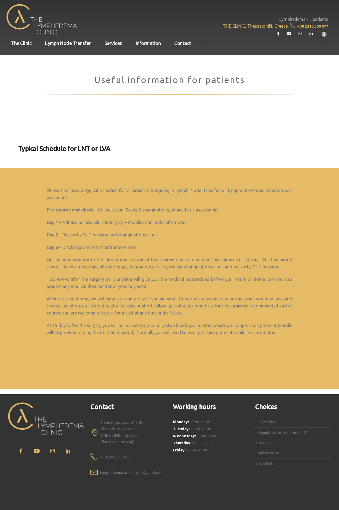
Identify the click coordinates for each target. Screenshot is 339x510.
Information (148, 43)
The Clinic (21, 43)
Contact (182, 43)
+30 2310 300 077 (309, 26)
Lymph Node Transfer (68, 43)
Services (113, 43)
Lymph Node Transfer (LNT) (283, 432)
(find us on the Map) (117, 442)
